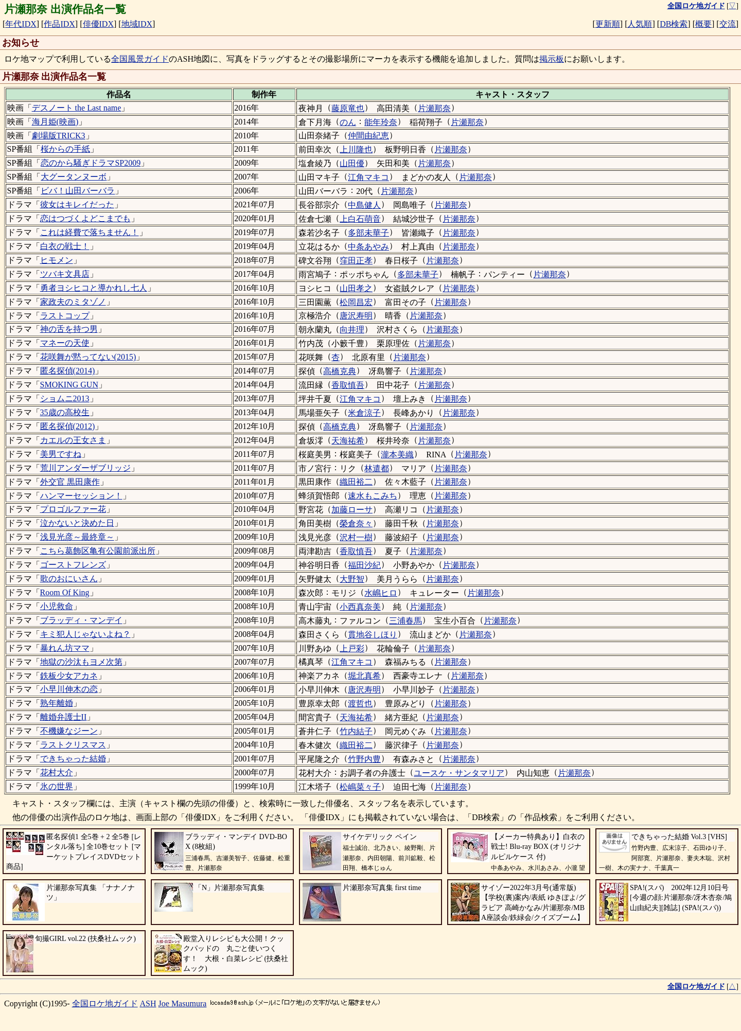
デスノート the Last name (76, 107)
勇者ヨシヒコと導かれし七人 (93, 287)
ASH (148, 1003)
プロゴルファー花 (73, 509)
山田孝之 (356, 288)
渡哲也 (360, 703)
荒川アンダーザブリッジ (85, 468)
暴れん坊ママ (65, 648)
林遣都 (376, 468)
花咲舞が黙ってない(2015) (88, 356)
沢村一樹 (356, 537)
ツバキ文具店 (65, 274)
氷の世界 (56, 786)
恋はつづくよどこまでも (85, 218)
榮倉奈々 (356, 523)
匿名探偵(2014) (67, 370)
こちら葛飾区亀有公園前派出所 (97, 550)
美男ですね (60, 454)
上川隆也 (356, 149)
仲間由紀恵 (368, 135)
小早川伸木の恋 (69, 689)
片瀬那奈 (434, 108)
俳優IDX (98, 24)
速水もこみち (372, 495)
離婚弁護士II (63, 717)
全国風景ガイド (140, 59)
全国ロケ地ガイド (105, 1003)
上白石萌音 (360, 219)
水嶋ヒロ (380, 593)
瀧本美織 (397, 454)
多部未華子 (368, 232)
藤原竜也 (347, 108)
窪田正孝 (356, 260)
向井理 (352, 329)
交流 (727, 24)
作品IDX (59, 24)
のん (348, 122)
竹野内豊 (364, 759)
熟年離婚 (56, 703)
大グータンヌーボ (74, 176)
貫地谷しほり (372, 634)
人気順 (639, 24)
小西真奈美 (360, 606)
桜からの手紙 (65, 149)
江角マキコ (368, 177)
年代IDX (20, 24)
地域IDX (136, 24)
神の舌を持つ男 (69, 329)
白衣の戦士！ (65, 246)
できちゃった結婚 (73, 758)
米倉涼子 (364, 412)
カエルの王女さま (73, 440)
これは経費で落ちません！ (89, 232)
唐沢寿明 (356, 315)
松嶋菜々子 (360, 787)
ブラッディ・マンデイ (81, 620)
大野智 (352, 579)
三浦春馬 (405, 620)
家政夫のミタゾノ (73, 301)
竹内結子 (356, 731)
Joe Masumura (182, 1003)
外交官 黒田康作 (70, 481)
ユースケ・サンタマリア (459, 773)
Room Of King (65, 592)
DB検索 (673, 24)
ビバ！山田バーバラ (78, 190)
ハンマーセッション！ (81, 495)
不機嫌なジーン (69, 730)
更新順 (607, 24)
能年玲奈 (380, 122)
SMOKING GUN (69, 384)
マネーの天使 (65, 343)
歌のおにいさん (69, 578)
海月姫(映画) (55, 121)
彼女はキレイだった (77, 204)
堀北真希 (364, 675)
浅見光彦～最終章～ (77, 536)
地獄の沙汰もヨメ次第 (81, 661)
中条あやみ (368, 246)
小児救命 (56, 606)
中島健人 (364, 205)
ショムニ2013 (65, 398)
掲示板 (551, 59)
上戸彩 (352, 648)
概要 (703, 24)
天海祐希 (347, 440)
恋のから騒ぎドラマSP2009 (90, 162)
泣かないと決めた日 (77, 523)
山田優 (352, 163)
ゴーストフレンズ (73, 564)
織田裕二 (356, 481)
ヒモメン (56, 260)
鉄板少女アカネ (69, 675)
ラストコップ (65, 315)
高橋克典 (339, 371)
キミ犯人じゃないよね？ (85, 634)
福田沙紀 (364, 565)
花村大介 (56, 772)
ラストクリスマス (73, 744)
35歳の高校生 (65, 412)
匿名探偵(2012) (67, 426)
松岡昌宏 (356, 302)
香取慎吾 (347, 385)
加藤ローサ (352, 509)
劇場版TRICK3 (58, 135)
